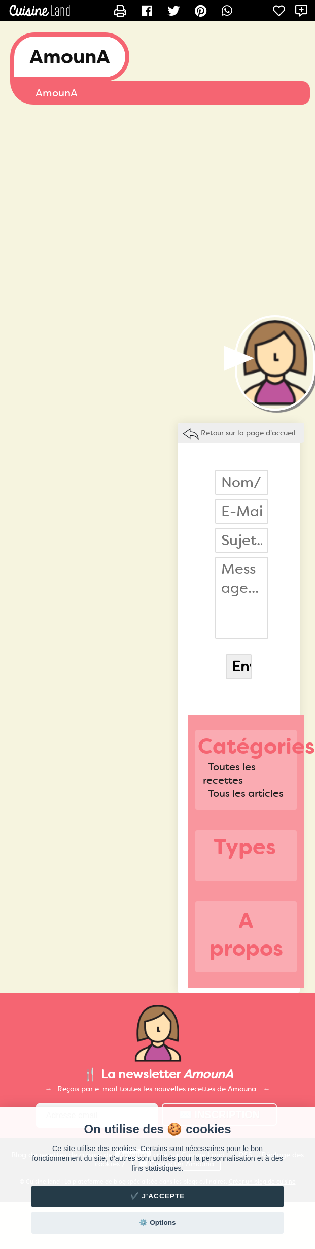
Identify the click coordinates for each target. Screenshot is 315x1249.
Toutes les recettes (229, 773)
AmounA (69, 57)
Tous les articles (246, 793)
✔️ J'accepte (157, 1196)
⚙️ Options (157, 1222)
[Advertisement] (95, 210)
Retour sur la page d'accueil (248, 432)
